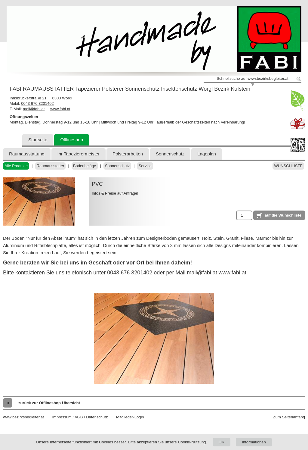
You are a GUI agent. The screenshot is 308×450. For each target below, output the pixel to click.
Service (145, 166)
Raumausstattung (27, 153)
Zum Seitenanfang (289, 417)
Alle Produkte (16, 166)
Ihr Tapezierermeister (78, 153)
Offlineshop (71, 139)
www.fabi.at (60, 109)
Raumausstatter (50, 166)
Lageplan (206, 153)
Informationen (254, 442)
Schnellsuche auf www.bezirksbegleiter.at (252, 78)
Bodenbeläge (84, 166)
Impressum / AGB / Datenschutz (80, 417)
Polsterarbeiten (127, 153)
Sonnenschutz (170, 153)
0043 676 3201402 (37, 103)
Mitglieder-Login (130, 417)
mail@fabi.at (34, 109)
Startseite (37, 139)
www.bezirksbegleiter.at (23, 417)
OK (221, 442)
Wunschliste (288, 166)
